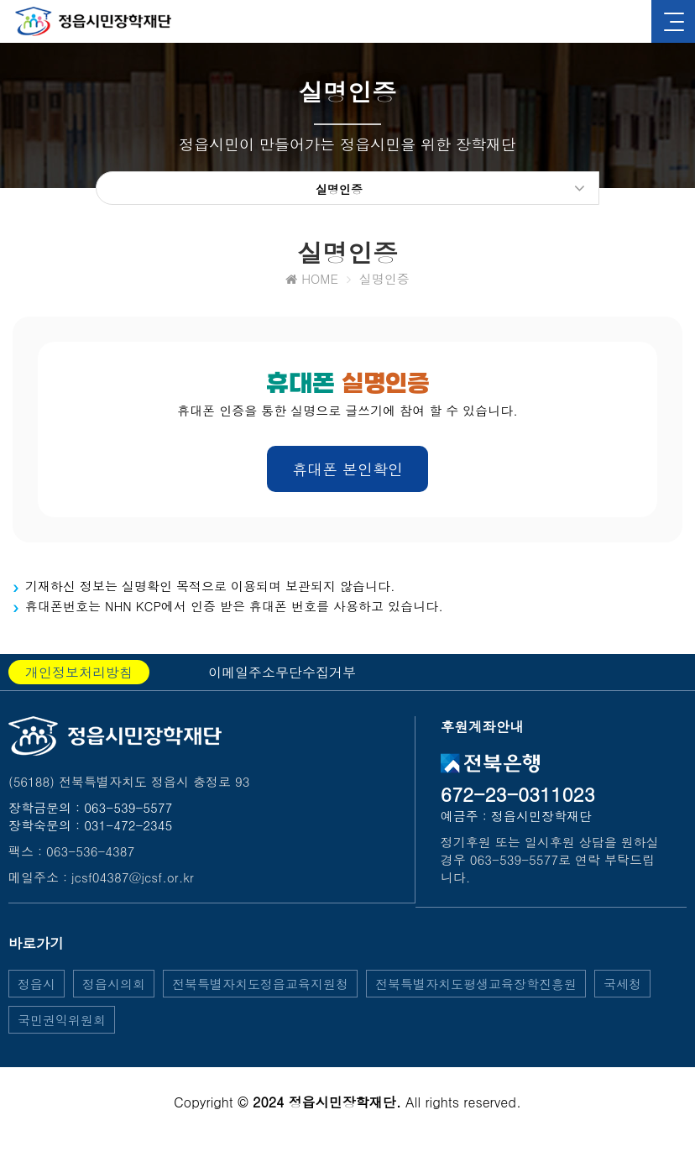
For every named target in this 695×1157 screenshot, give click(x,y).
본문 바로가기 (0, 0)
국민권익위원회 (62, 1023)
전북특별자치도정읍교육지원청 (260, 987)
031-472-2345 (128, 828)
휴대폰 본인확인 (347, 472)
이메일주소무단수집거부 (282, 675)
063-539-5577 (128, 810)
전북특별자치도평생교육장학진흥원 (476, 987)
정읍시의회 (113, 987)
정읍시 (36, 987)
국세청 (622, 987)
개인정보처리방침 (79, 675)
